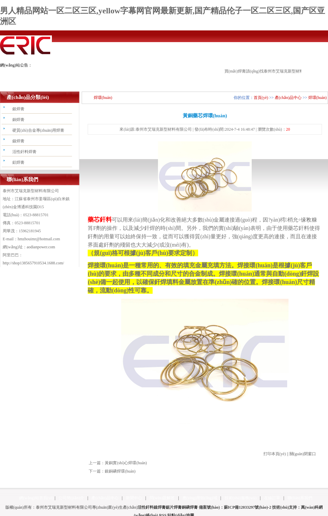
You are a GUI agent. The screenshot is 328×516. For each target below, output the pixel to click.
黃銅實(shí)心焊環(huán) (126, 463)
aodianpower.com (41, 247)
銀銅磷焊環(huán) (120, 471)
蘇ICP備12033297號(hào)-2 (247, 507)
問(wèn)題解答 (162, 498)
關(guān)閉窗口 (303, 454)
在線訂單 (272, 498)
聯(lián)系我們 (300, 498)
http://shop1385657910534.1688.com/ (33, 263)
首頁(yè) (261, 97)
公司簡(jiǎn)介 (71, 498)
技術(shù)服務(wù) (240, 498)
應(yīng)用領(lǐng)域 (199, 498)
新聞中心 (134, 498)
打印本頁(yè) (274, 454)
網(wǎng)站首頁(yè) (36, 498)
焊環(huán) (317, 97)
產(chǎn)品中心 (288, 97)
